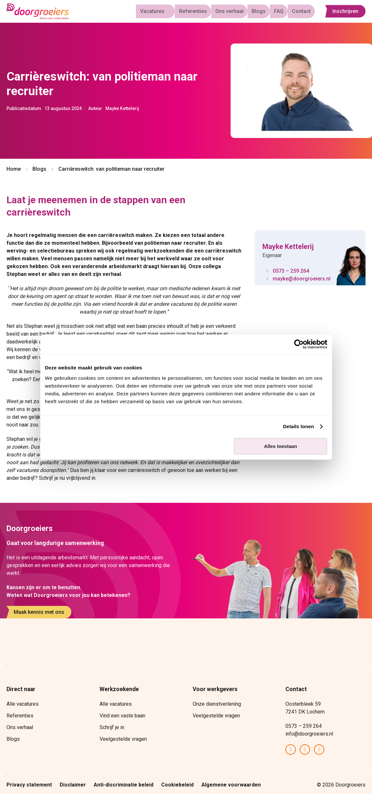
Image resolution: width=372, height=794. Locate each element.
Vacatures (160, 11)
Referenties (201, 11)
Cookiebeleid (177, 785)
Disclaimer (73, 785)
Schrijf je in (112, 727)
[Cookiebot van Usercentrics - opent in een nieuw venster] (298, 344)
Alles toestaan (280, 446)
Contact (302, 11)
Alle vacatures (22, 704)
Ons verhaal (236, 11)
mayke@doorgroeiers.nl (301, 279)
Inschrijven (345, 11)
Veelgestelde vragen (123, 739)
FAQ (281, 11)
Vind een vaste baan (122, 716)
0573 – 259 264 (291, 271)
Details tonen (298, 426)
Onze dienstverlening (217, 704)
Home (13, 169)
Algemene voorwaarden (231, 785)
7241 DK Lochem (305, 712)
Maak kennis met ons (39, 612)
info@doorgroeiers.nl (309, 734)
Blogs (263, 11)
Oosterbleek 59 (303, 704)
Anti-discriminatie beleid (123, 785)
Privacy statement (29, 785)
